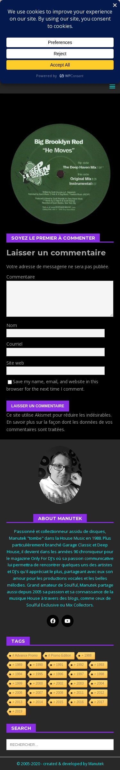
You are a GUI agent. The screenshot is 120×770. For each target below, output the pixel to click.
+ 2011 (79, 693)
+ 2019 (17, 711)
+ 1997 (79, 674)
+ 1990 (38, 665)
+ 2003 (79, 683)
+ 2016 (79, 702)
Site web (15, 363)
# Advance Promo (25, 655)
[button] (111, 86)
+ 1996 (58, 674)
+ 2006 (17, 693)
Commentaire (20, 277)
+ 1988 (87, 655)
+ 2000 (38, 683)
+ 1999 (17, 683)
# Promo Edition (59, 655)
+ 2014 (38, 702)
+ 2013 (17, 702)
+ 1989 (17, 665)
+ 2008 (58, 693)
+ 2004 (99, 683)
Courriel (14, 344)
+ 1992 (79, 665)
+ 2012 (99, 693)
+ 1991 (58, 665)
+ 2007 (38, 693)
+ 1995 (38, 674)
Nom (11, 325)
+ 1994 (17, 674)
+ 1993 (99, 665)
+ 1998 (99, 674)
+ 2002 (58, 683)
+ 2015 (58, 702)
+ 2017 (99, 702)
